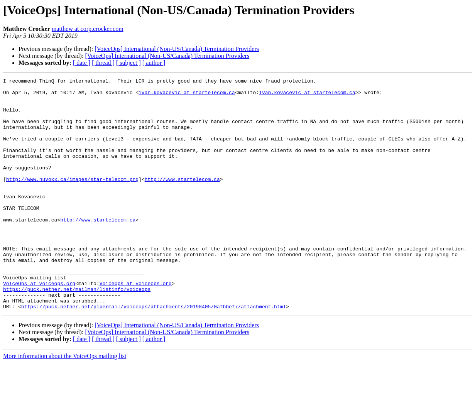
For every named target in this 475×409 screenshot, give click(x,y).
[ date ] (81, 62)
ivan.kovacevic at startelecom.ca (187, 95)
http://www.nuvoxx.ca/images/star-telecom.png (72, 199)
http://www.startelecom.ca (182, 199)
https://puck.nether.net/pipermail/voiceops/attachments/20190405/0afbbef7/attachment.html (153, 352)
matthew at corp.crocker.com (87, 28)
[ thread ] (103, 62)
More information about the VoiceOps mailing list (64, 402)
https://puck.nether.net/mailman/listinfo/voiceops (76, 331)
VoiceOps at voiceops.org (39, 324)
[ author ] (154, 62)
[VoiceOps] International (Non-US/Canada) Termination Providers (177, 49)
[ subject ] (128, 62)
